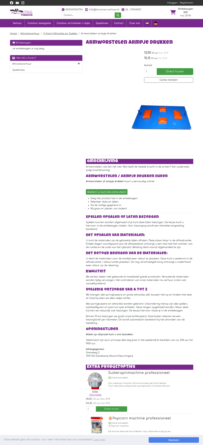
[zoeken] (118, 15)
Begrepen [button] (189, 440)
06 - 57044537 (131, 9)
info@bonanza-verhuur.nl (102, 9)
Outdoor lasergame (39, 23)
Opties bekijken (171, 80)
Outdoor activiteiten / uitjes (73, 23)
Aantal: (154, 65)
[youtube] (17, 3)
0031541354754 (72, 9)
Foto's (125, 419)
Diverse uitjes (55, 424)
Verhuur (17, 23)
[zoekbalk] (88, 15)
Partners (127, 409)
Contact (118, 23)
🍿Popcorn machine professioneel (111, 347)
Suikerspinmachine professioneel (111, 319)
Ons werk (127, 414)
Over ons (134, 23)
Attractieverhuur (30, 33)
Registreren (186, 3)
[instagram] (23, 3)
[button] (49, 63)
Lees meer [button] (99, 440)
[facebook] (11, 3)
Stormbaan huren (57, 414)
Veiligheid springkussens (99, 430)
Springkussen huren (59, 409)
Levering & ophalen (96, 414)
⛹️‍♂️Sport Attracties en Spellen (60, 33)
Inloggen (172, 3)
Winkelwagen (21, 42)
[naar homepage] (21, 12)
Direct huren (178, 71)
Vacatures (90, 424)
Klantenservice (93, 409)
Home (13, 33)
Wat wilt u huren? (24, 57)
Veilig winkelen (93, 419)
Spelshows (102, 23)
